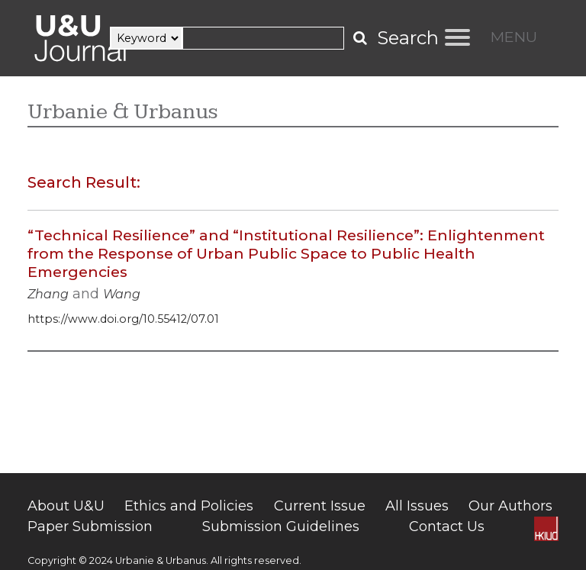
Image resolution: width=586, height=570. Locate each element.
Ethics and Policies (188, 506)
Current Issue (319, 506)
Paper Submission (90, 526)
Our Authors (510, 506)
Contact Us (447, 526)
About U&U (66, 506)
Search (408, 38)
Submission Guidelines (280, 526)
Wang (121, 294)
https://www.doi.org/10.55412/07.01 (123, 319)
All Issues (417, 506)
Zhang (48, 294)
